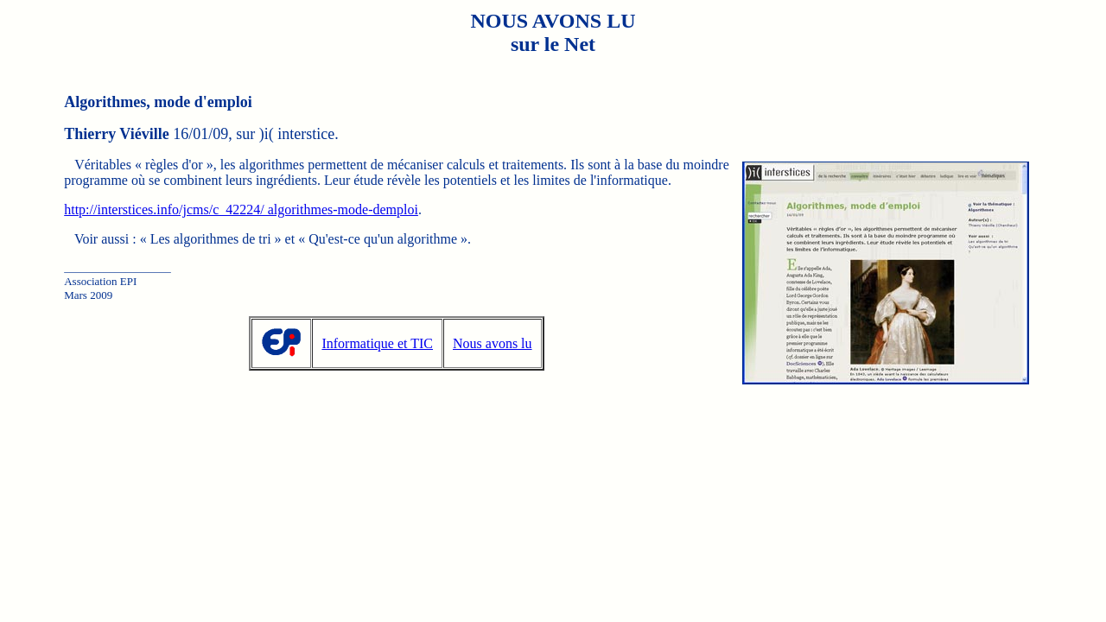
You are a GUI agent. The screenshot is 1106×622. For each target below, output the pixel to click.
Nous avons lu (492, 343)
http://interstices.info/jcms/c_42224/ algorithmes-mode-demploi (241, 209)
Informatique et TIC (377, 343)
